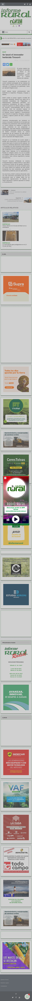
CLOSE (16, 526)
